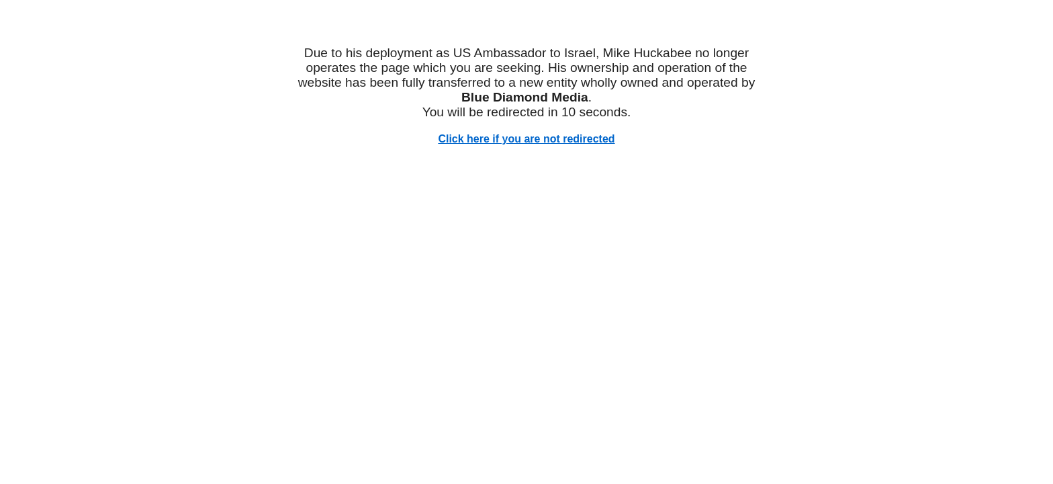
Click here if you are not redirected (526, 139)
